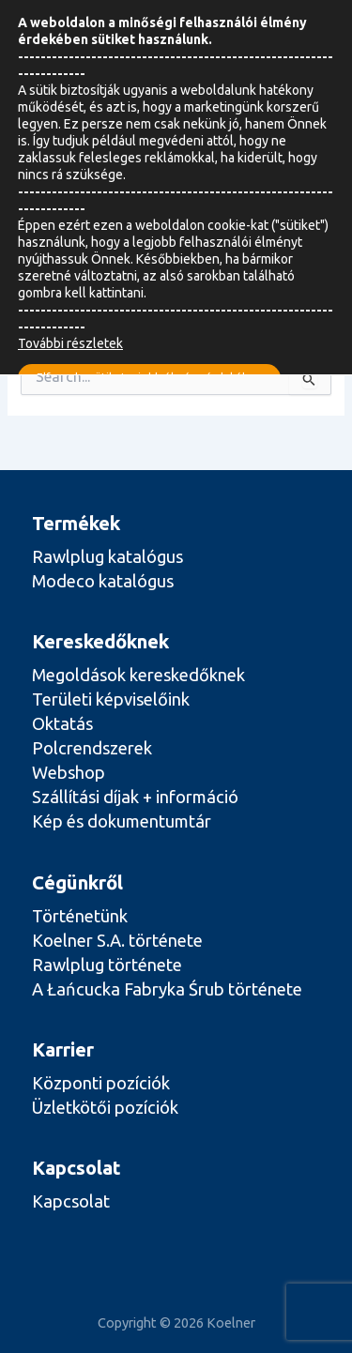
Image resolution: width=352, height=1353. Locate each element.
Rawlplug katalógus (107, 556)
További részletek (70, 343)
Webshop (68, 772)
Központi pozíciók (101, 1082)
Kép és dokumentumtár (121, 821)
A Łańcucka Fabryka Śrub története (167, 989)
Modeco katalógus (103, 580)
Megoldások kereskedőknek (138, 674)
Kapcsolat (71, 1201)
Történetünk (80, 915)
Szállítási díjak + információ (135, 796)
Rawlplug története (107, 964)
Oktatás (62, 723)
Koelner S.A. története (117, 940)
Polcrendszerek (92, 747)
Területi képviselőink (111, 699)
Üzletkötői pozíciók (105, 1107)
